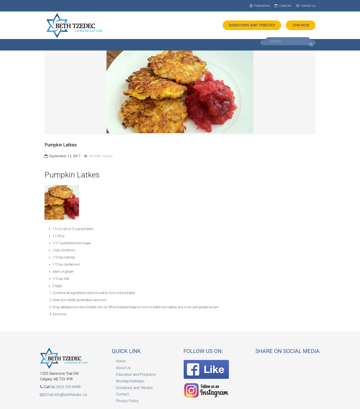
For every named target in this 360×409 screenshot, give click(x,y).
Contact (122, 394)
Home (121, 361)
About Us (123, 368)
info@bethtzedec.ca (70, 394)
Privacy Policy (127, 401)
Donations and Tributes (134, 388)
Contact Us (308, 5)
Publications (262, 5)
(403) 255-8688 (68, 387)
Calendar (285, 5)
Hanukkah (95, 156)
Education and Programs (136, 374)
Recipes (108, 156)
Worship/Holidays (130, 381)
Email (47, 394)
